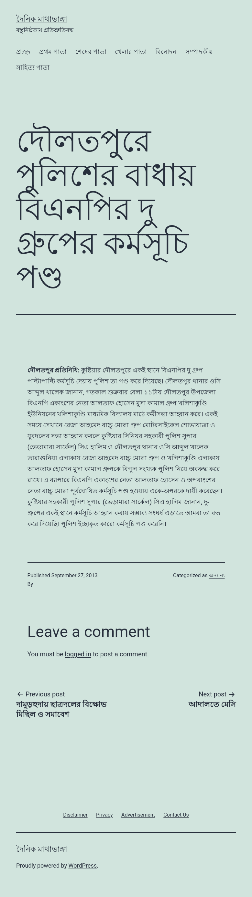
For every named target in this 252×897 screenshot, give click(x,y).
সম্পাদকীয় (199, 52)
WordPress (83, 865)
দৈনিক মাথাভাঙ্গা (41, 19)
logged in (78, 654)
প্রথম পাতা (53, 52)
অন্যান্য (217, 575)
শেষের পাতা (90, 52)
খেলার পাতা (131, 52)
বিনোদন (166, 52)
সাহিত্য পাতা (32, 67)
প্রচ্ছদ (23, 52)
